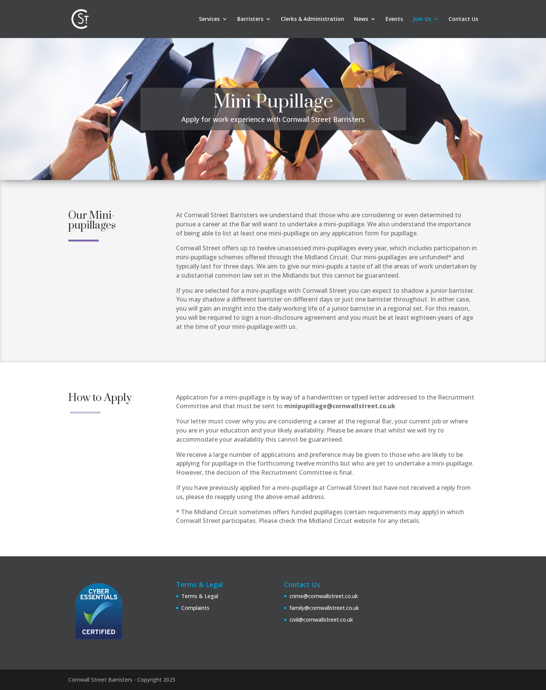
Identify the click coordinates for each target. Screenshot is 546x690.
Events (394, 19)
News (361, 19)
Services (209, 19)
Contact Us (463, 19)
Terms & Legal (199, 596)
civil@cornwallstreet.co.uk (321, 619)
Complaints (195, 607)
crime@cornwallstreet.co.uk (324, 596)
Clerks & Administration (312, 19)
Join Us (422, 19)
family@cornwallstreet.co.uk (324, 607)
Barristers (250, 19)
